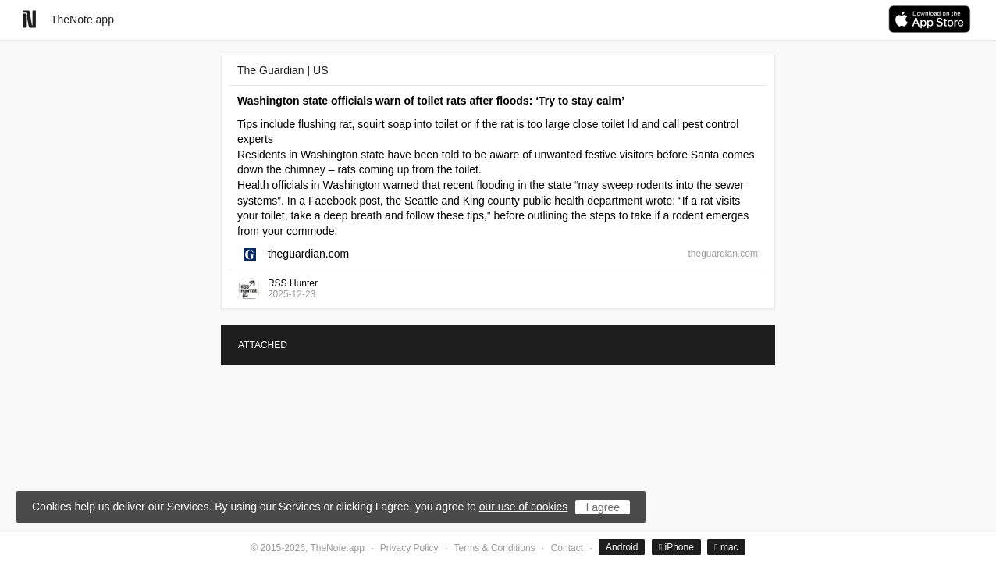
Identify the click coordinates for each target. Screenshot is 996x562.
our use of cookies (523, 506)
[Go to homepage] (29, 19)
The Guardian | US (282, 70)
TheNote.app (82, 19)
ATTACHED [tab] (262, 345)
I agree (602, 507)
